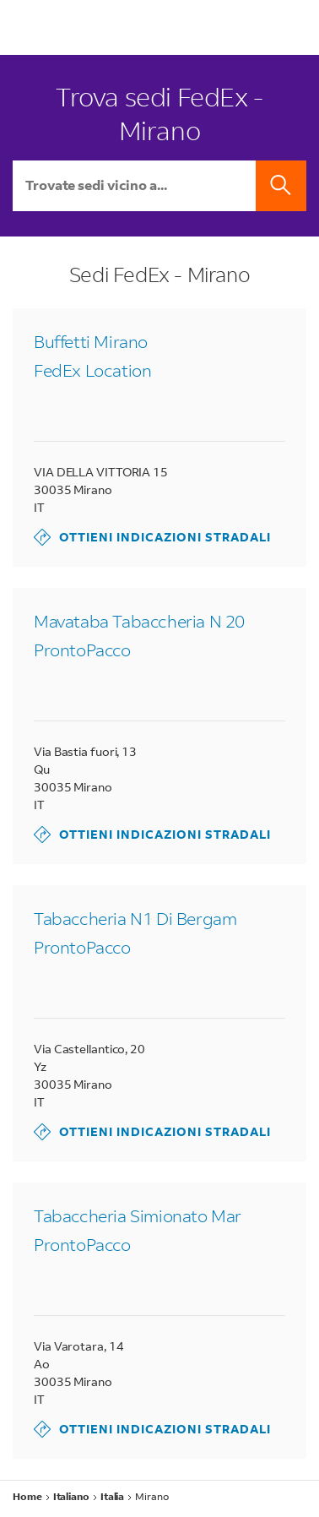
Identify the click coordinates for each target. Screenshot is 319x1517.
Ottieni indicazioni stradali (152, 537)
